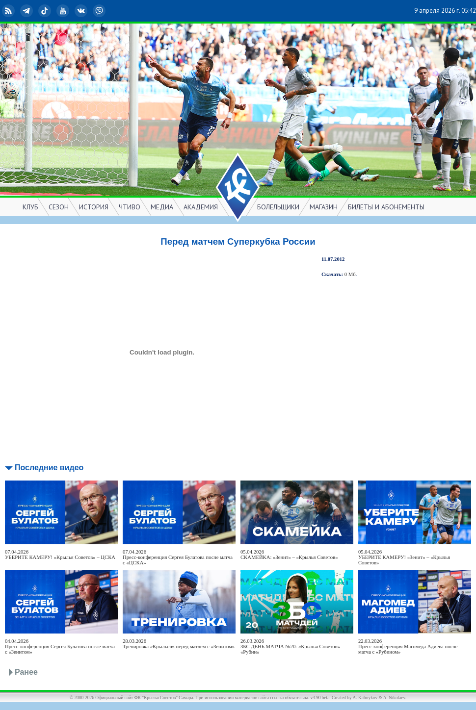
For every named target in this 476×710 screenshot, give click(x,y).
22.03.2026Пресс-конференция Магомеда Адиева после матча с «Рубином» (408, 646)
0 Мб (350, 274)
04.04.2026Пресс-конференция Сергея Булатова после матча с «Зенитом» (60, 646)
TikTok (45, 10)
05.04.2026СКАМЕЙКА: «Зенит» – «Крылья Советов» (289, 554)
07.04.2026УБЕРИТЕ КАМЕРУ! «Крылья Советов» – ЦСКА (60, 554)
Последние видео (49, 467)
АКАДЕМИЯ (201, 207)
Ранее (26, 672)
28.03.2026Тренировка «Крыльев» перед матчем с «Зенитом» (179, 643)
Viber (100, 10)
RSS (9, 10)
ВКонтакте (82, 10)
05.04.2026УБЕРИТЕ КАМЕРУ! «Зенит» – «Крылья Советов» (404, 557)
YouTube (63, 10)
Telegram (27, 10)
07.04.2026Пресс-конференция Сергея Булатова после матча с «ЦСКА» (178, 557)
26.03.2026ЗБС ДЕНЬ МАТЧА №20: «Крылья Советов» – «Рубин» (292, 646)
